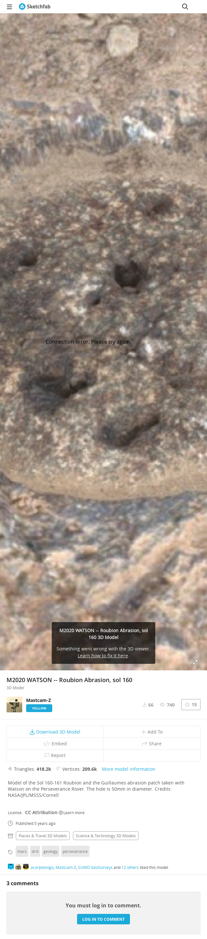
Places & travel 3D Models (43, 835)
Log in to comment (103, 919)
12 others (130, 867)
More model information (128, 769)
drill (35, 851)
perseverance (75, 851)
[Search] (185, 6)
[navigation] (9, 6)
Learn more (72, 812)
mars (22, 851)
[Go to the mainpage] (34, 6)
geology (50, 851)
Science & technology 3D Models (106, 835)
